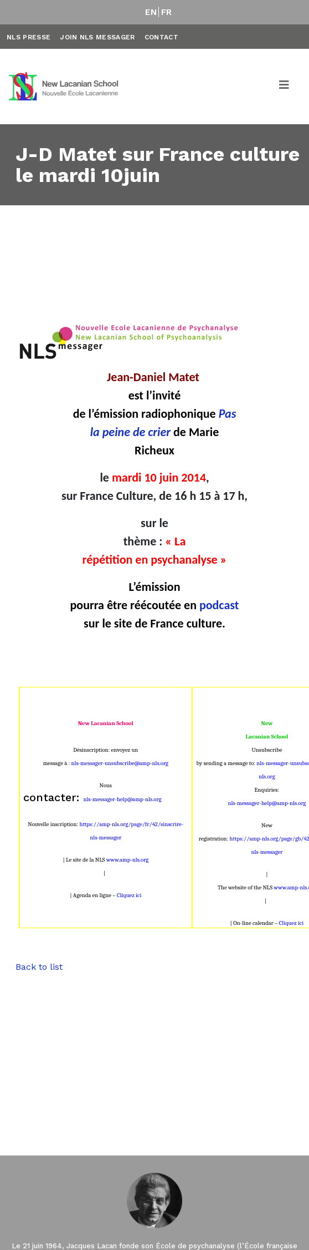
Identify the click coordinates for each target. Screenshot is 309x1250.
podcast (219, 605)
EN (151, 12)
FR (166, 12)
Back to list (39, 966)
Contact (161, 37)
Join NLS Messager (97, 37)
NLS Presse (28, 37)
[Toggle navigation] (284, 86)
